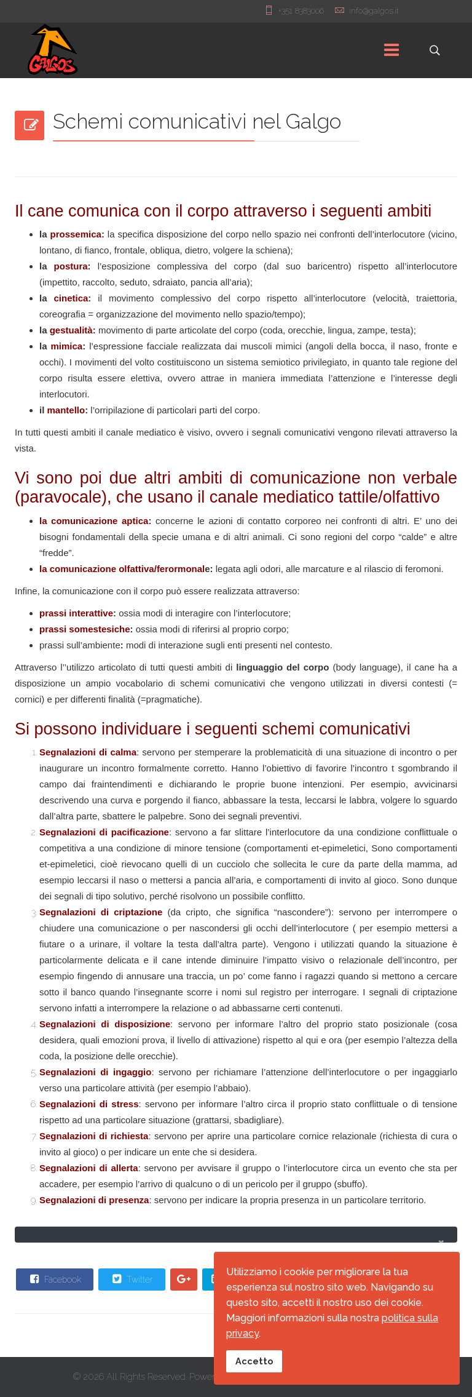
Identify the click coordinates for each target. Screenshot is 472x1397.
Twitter (131, 1279)
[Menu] (391, 50)
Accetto (254, 1361)
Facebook (54, 1279)
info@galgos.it (374, 10)
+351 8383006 (301, 10)
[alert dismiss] (441, 1242)
